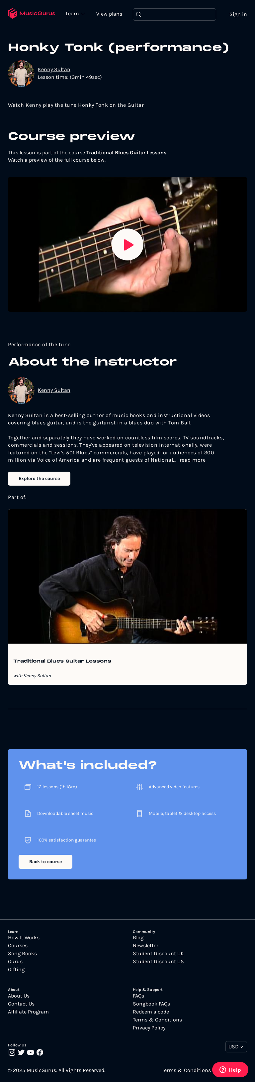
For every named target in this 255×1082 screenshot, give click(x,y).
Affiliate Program (28, 1011)
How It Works (24, 937)
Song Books (22, 953)
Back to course (45, 861)
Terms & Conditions (157, 1019)
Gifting (16, 969)
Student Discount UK (158, 953)
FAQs (138, 996)
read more (193, 460)
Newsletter (145, 945)
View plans (109, 14)
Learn (73, 13)
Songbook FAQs (151, 1003)
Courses (18, 945)
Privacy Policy (149, 1027)
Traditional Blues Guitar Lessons (62, 661)
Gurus (15, 961)
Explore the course (39, 478)
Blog (138, 937)
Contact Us (21, 1003)
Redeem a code (151, 1011)
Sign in (238, 14)
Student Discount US (158, 961)
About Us (19, 996)
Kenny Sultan (54, 69)
